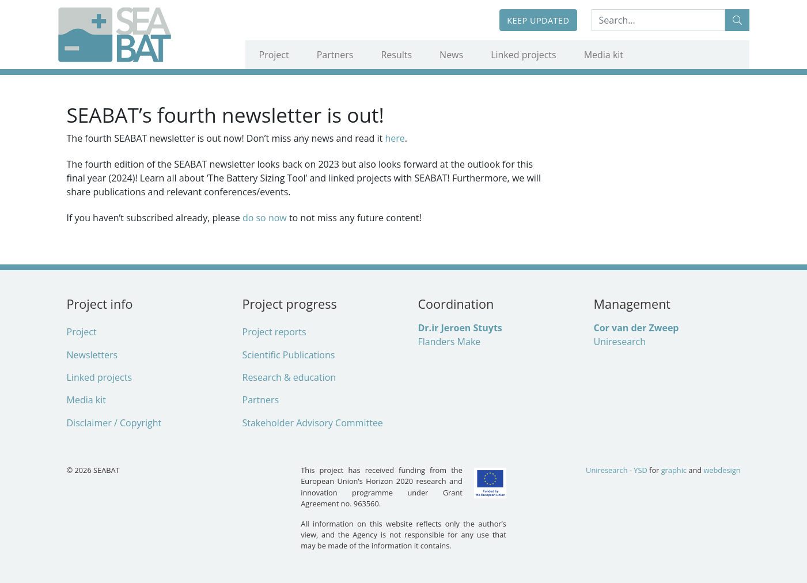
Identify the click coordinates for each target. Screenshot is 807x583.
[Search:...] (658, 20)
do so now (266, 217)
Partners (335, 54)
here (394, 138)
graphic (674, 470)
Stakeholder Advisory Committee (313, 423)
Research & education (289, 377)
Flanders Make (449, 341)
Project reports (274, 331)
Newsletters (92, 355)
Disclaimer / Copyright (114, 423)
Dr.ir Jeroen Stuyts (460, 327)
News (451, 54)
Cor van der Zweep (636, 327)
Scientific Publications (289, 355)
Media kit (603, 54)
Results (396, 54)
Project (274, 54)
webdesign (721, 470)
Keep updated (538, 20)
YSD (640, 470)
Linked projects (523, 54)
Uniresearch (620, 341)
